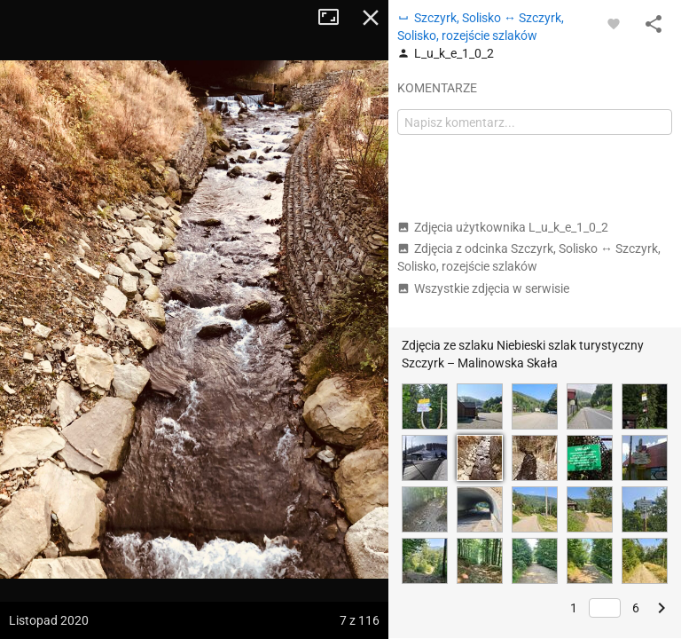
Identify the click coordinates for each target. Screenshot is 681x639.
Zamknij (370, 18)
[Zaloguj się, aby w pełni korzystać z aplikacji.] (613, 23)
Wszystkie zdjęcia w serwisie (483, 288)
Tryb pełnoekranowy (335, 18)
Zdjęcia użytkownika (502, 227)
